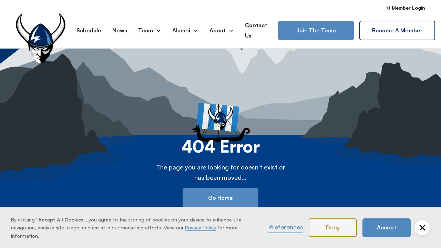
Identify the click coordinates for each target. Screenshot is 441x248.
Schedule (88, 30)
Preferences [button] (285, 227)
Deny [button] (333, 227)
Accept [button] (386, 227)
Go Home (220, 197)
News (119, 30)
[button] (422, 227)
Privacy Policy (200, 227)
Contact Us (256, 30)
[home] (40, 30)
